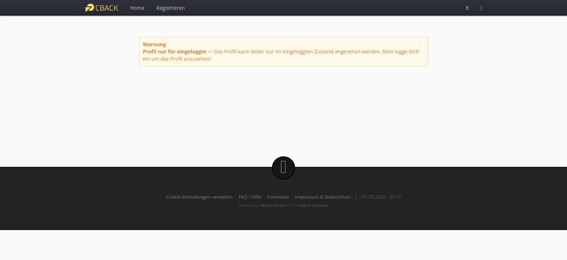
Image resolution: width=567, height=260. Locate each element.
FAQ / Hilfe (250, 197)
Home (137, 7)
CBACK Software (313, 205)
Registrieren (171, 7)
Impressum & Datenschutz (323, 197)
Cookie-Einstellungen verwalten (199, 197)
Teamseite (278, 197)
